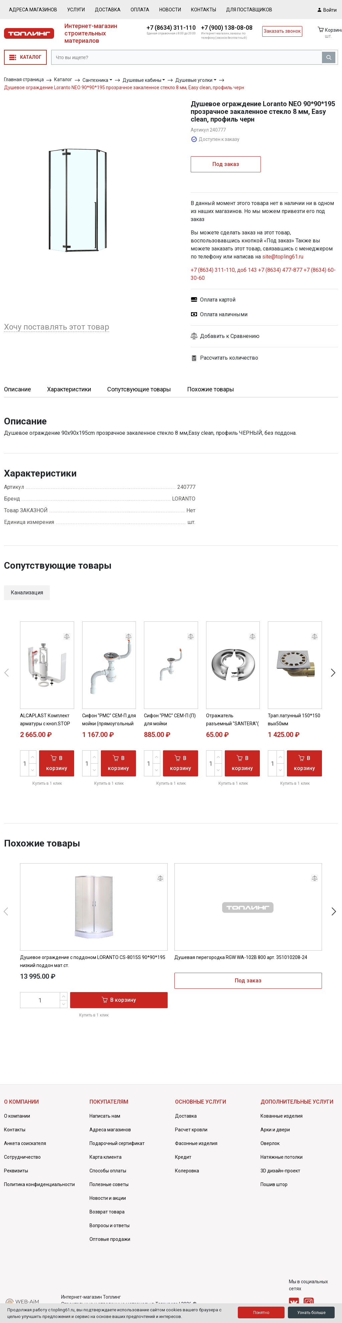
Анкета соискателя (25, 1143)
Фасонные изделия (196, 1143)
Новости (170, 9)
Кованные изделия (282, 1116)
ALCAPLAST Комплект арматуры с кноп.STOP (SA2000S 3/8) (45, 723)
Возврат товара (107, 1211)
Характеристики (69, 389)
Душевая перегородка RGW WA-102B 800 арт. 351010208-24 (240, 957)
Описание (17, 389)
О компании (17, 1116)
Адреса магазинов (33, 9)
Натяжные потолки (282, 1157)
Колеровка (187, 1170)
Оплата (140, 9)
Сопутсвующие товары (139, 389)
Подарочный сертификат (117, 1143)
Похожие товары (210, 389)
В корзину (56, 762)
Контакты (203, 9)
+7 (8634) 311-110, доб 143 (224, 270)
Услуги (76, 9)
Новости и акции (108, 1198)
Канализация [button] (27, 592)
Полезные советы (109, 1184)
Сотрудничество (22, 1157)
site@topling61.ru (282, 256)
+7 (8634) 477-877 (280, 270)
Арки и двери (275, 1129)
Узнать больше (311, 1312)
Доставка (108, 9)
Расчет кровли (191, 1129)
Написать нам (105, 1116)
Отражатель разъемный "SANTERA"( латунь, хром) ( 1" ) (232, 723)
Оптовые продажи (110, 1239)
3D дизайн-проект (280, 1170)
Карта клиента (106, 1157)
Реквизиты (16, 1170)
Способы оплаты (108, 1170)
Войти (327, 9)
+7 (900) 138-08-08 (226, 27)
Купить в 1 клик (47, 783)
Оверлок (270, 1143)
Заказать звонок (282, 31)
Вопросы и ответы (110, 1225)
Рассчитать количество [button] (224, 358)
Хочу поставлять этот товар (56, 327)
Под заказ (225, 164)
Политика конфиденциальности (39, 1184)
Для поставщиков (249, 9)
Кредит (183, 1157)
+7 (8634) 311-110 (171, 27)
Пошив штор (274, 1184)
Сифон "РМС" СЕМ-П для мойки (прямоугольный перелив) (109, 723)
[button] (264, 336)
